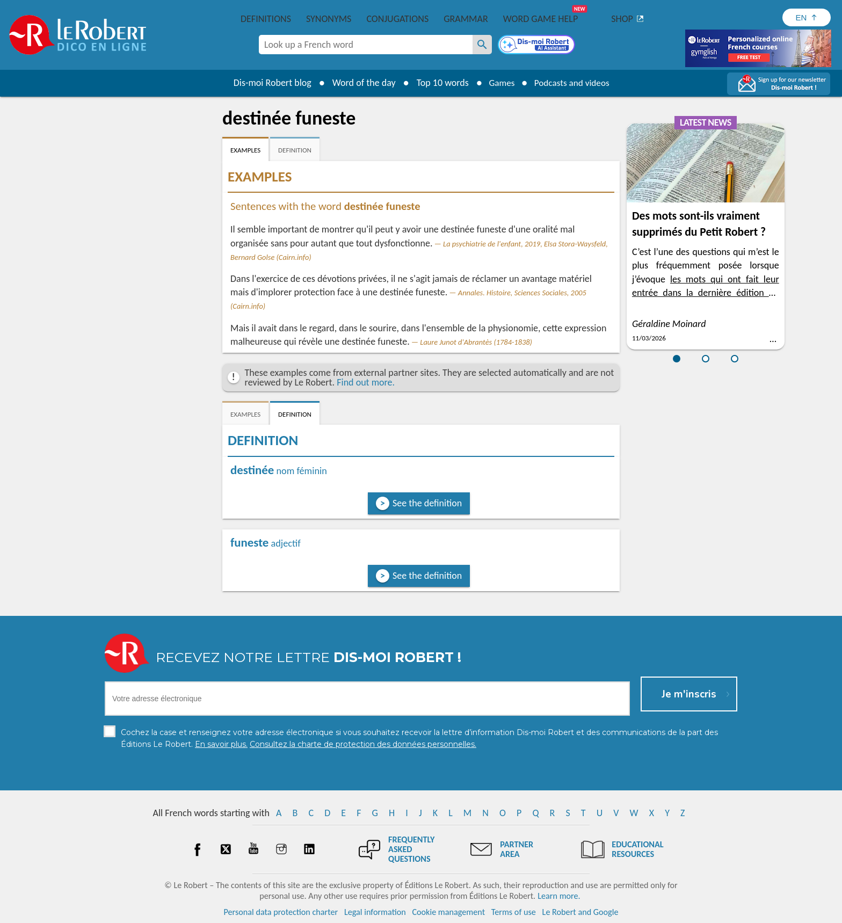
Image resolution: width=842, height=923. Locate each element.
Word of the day (359, 83)
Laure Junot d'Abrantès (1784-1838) (476, 342)
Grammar (466, 19)
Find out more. (366, 382)
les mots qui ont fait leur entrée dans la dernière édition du (705, 292)
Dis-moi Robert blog (268, 83)
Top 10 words (438, 83)
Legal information (375, 912)
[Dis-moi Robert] (537, 45)
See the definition (427, 503)
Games (499, 83)
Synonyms (328, 19)
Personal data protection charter (281, 912)
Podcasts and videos (573, 83)
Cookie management (448, 912)
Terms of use (513, 912)
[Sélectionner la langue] (806, 17)
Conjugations (397, 19)
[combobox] (366, 44)
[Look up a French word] (482, 44)
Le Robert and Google (580, 912)
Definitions (266, 19)
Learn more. (559, 896)
